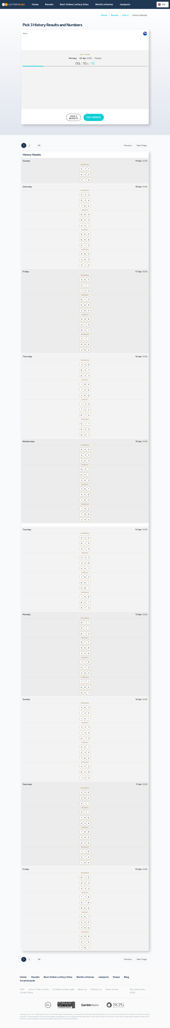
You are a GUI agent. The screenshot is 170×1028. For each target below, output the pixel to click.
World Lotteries (104, 4)
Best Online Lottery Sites (74, 4)
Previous (128, 145)
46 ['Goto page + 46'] (39, 145)
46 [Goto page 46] (39, 959)
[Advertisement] (85, 87)
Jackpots (125, 4)
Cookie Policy (26, 992)
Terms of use (111, 989)
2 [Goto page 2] (29, 145)
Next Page (142, 145)
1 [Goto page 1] (23, 145)
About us (82, 989)
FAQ (22, 989)
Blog (126, 976)
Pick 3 (125, 15)
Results (114, 15)
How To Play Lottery (39, 989)
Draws (116, 976)
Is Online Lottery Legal (63, 989)
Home (104, 15)
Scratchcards (27, 980)
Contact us (95, 989)
